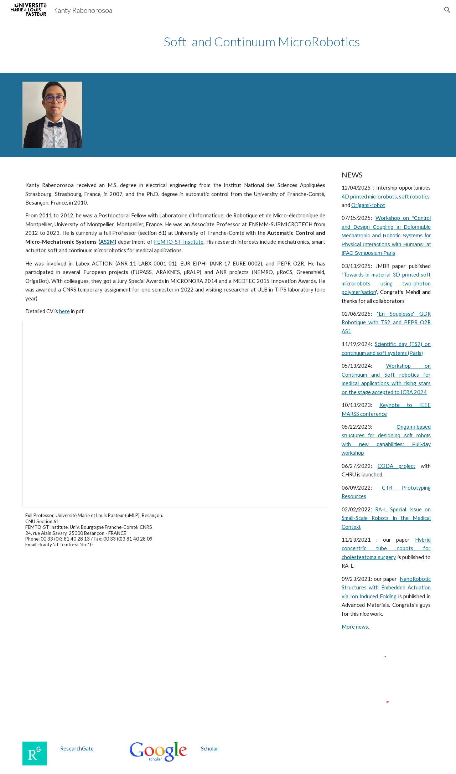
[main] (263, 41)
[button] (447, 10)
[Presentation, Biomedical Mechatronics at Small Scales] (175, 414)
